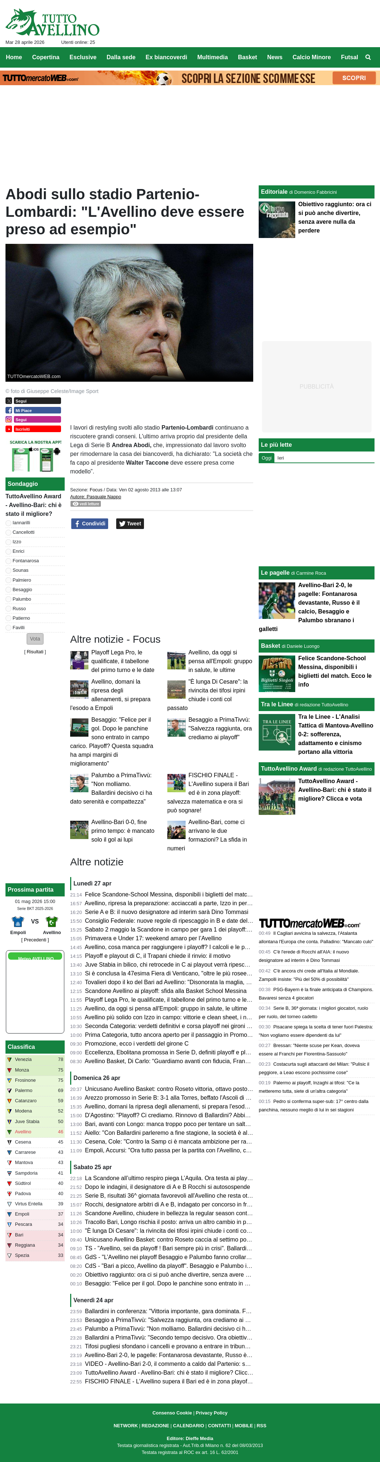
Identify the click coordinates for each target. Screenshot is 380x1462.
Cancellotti (24, 532)
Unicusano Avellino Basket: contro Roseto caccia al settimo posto (169, 1239)
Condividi (90, 524)
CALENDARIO (188, 1425)
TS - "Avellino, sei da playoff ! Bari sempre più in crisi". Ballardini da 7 (174, 1248)
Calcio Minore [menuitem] (312, 57)
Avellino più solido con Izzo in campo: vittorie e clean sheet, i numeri (173, 1017)
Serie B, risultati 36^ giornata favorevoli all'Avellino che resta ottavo (172, 1196)
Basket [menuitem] (247, 57)
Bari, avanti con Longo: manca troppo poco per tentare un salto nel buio (178, 1124)
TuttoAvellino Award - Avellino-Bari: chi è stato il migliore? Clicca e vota (176, 1373)
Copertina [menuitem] (46, 57)
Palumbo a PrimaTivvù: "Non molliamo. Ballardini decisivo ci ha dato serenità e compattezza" (205, 1329)
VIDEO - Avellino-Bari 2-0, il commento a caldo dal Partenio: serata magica (182, 1364)
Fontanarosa (26, 560)
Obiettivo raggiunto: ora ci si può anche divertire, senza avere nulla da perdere (186, 1275)
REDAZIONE (155, 1425)
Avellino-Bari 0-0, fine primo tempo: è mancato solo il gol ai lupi (123, 831)
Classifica (21, 1047)
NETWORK (126, 1425)
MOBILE (244, 1425)
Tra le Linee (277, 704)
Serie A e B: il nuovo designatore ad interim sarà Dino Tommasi (166, 912)
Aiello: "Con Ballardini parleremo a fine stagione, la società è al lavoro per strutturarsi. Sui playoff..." (213, 1133)
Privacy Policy (212, 1413)
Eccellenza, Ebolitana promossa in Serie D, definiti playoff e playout (172, 1052)
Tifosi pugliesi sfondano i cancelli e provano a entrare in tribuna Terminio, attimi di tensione (202, 1346)
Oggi (266, 458)
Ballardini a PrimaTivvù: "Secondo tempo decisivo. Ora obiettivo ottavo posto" (185, 1337)
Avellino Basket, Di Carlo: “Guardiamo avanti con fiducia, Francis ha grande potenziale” (198, 1061)
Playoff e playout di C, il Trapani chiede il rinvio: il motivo (158, 956)
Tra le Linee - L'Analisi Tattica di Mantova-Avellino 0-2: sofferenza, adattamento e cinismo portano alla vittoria (335, 734)
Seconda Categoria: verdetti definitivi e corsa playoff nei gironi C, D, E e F (180, 1026)
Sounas (20, 570)
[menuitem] (368, 57)
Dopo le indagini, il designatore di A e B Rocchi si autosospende (167, 1187)
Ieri (280, 458)
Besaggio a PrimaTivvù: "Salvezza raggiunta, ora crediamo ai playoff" (220, 728)
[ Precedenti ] (35, 939)
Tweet (130, 524)
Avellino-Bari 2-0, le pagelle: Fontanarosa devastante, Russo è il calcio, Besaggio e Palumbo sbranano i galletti (228, 1355)
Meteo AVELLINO (36, 959)
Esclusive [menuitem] (82, 57)
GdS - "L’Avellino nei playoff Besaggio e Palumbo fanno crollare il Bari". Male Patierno (196, 1257)
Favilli (19, 627)
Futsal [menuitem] (349, 57)
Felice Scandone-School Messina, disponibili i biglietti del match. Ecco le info (184, 894)
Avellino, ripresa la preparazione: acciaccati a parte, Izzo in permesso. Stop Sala (189, 903)
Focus (96, 489)
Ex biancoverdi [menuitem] (166, 57)
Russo (19, 608)
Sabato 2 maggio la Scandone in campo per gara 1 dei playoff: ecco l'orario (182, 929)
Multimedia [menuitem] (212, 57)
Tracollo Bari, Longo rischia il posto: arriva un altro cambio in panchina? (177, 1222)
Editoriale (274, 192)
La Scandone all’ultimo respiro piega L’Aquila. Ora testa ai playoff (169, 1178)
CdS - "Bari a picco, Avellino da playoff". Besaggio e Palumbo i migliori (176, 1266)
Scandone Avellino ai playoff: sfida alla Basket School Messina (166, 991)
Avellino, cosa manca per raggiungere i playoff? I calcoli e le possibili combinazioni (191, 947)
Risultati (35, 651)
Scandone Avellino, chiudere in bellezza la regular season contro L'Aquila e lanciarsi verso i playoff (212, 1213)
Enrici (18, 551)
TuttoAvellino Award (289, 769)
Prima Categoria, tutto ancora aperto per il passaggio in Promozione (173, 1035)
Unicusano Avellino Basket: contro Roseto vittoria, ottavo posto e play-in (178, 1089)
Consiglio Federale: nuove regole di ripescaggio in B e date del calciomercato (185, 921)
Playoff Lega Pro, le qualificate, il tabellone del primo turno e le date (123, 661)
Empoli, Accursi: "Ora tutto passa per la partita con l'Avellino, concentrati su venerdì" (194, 1150)
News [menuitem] (274, 57)
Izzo (17, 541)
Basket (270, 646)
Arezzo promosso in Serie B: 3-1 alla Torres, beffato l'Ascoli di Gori (171, 1098)
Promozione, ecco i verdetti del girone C (137, 1043)
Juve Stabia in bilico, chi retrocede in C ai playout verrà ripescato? (170, 965)
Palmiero (22, 580)
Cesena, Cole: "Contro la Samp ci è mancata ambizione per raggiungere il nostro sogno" (199, 1141)
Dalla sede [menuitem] (121, 57)
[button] (35, 639)
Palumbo (22, 599)
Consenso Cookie (172, 1413)
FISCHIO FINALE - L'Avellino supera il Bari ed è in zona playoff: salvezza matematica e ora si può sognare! (208, 792)
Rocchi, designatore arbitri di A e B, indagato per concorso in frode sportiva (182, 1204)
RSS (261, 1425)
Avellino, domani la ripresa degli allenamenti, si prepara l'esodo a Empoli (178, 1106)
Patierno (21, 618)
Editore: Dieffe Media (190, 1438)
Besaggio (22, 589)
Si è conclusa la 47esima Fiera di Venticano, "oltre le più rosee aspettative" (182, 973)
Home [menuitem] (14, 57)
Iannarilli (21, 522)
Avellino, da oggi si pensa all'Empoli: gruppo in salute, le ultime (220, 661)
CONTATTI (219, 1425)
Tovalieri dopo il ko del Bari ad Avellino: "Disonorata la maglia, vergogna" (179, 982)
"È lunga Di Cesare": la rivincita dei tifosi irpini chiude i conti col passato (177, 1231)
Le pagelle (275, 573)
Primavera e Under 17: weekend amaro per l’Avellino (153, 938)
